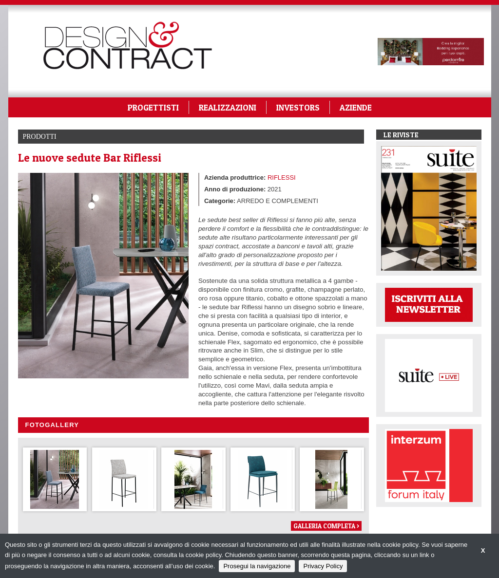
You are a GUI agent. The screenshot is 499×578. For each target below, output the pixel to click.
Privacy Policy (323, 566)
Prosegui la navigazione (256, 566)
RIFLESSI (282, 177)
